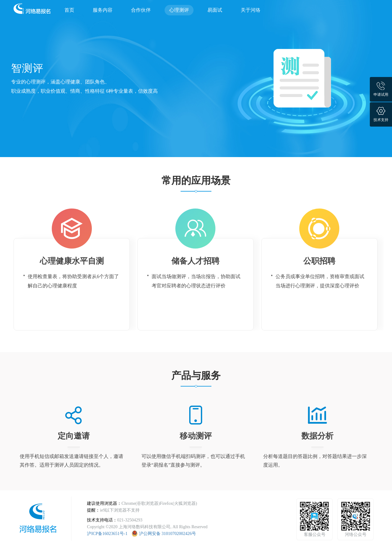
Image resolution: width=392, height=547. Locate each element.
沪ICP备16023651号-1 (107, 533)
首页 (69, 10)
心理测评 (179, 10)
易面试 (214, 10)
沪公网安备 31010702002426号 (167, 533)
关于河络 (250, 10)
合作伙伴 (141, 10)
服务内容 (102, 10)
